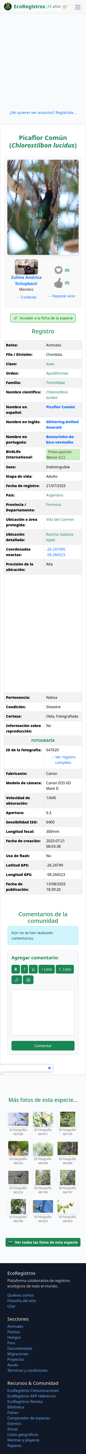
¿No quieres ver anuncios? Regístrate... (43, 112)
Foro (11, 1342)
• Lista (47, 969)
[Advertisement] (43, 61)
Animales (15, 1326)
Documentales (19, 1348)
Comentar (43, 1045)
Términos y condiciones (27, 1370)
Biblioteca (15, 1407)
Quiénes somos (20, 1295)
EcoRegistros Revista (25, 1401)
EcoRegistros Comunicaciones (33, 1390)
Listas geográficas (22, 1434)
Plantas (13, 1331)
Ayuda (12, 1364)
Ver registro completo (63, 759)
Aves (50, 363)
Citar (11, 1306)
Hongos (14, 1337)
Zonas (12, 1429)
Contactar (26, 297)
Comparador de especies (28, 1418)
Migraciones (17, 1353)
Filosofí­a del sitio (21, 1300)
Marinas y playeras (23, 1440)
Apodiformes (57, 373)
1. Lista (65, 969)
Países (12, 1412)
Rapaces (14, 1445)
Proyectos (15, 1359)
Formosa (53, 504)
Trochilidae (55, 382)
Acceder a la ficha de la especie (43, 318)
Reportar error (61, 296)
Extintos (14, 1423)
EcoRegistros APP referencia (31, 1396)
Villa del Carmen (60, 519)
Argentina (54, 495)
